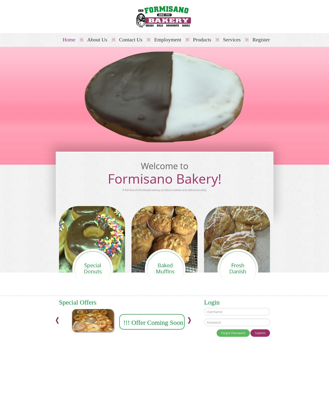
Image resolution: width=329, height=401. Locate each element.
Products (202, 39)
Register (261, 39)
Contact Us (130, 39)
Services (232, 39)
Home (69, 39)
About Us (97, 39)
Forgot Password (233, 333)
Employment (167, 39)
